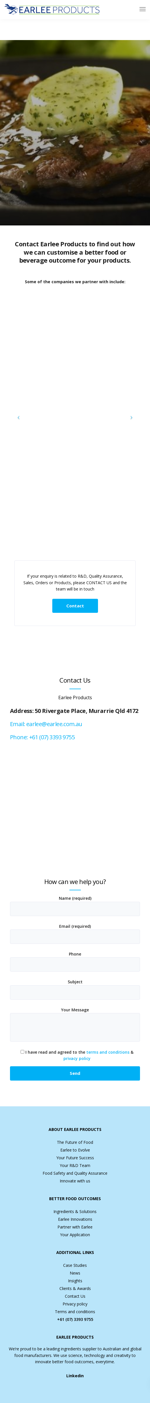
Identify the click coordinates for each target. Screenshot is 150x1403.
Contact (75, 606)
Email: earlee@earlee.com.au (46, 724)
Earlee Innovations (75, 1219)
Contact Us (75, 1296)
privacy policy (77, 1058)
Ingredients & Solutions (75, 1211)
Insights (75, 1280)
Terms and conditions (75, 1311)
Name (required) (75, 907)
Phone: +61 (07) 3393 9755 (42, 737)
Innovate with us (75, 1181)
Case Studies (75, 1265)
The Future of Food (75, 1142)
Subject (75, 990)
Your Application (75, 1234)
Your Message (75, 1026)
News (75, 1273)
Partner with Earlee (75, 1227)
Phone (75, 962)
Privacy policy (75, 1304)
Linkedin (75, 1375)
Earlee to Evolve (75, 1150)
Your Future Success (75, 1157)
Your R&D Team (75, 1165)
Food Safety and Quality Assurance (75, 1173)
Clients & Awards (75, 1288)
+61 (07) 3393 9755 (75, 1319)
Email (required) (75, 935)
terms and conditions (107, 1052)
